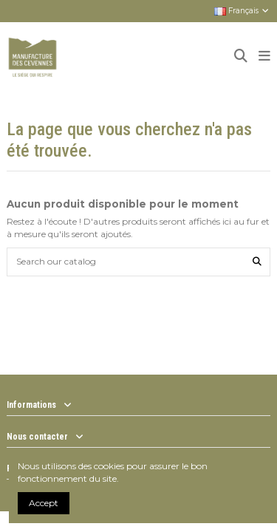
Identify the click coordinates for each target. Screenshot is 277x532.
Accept (43, 502)
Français (242, 11)
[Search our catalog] (257, 262)
